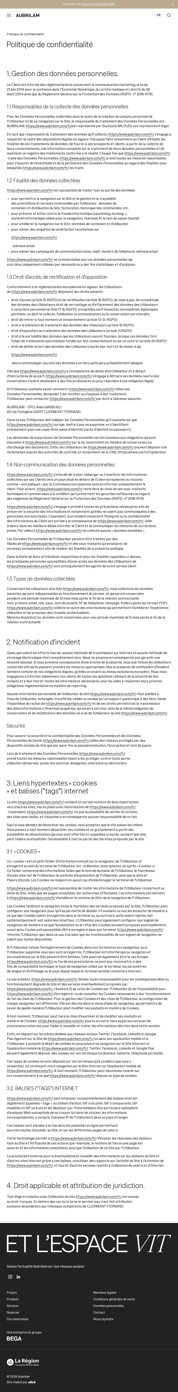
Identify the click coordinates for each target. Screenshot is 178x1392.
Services (13, 1306)
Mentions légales (104, 1292)
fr (158, 15)
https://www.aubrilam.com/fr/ (49, 126)
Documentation (18, 1319)
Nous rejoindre (103, 1319)
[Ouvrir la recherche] (169, 15)
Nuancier (13, 1312)
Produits (13, 1299)
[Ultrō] (32, 1382)
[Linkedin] (18, 1276)
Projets (12, 1292)
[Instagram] (10, 1276)
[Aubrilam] (27, 15)
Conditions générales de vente (114, 1299)
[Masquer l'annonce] (172, 4)
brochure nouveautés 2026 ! (98, 4)
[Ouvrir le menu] (9, 15)
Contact (99, 1312)
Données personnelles (108, 1306)
